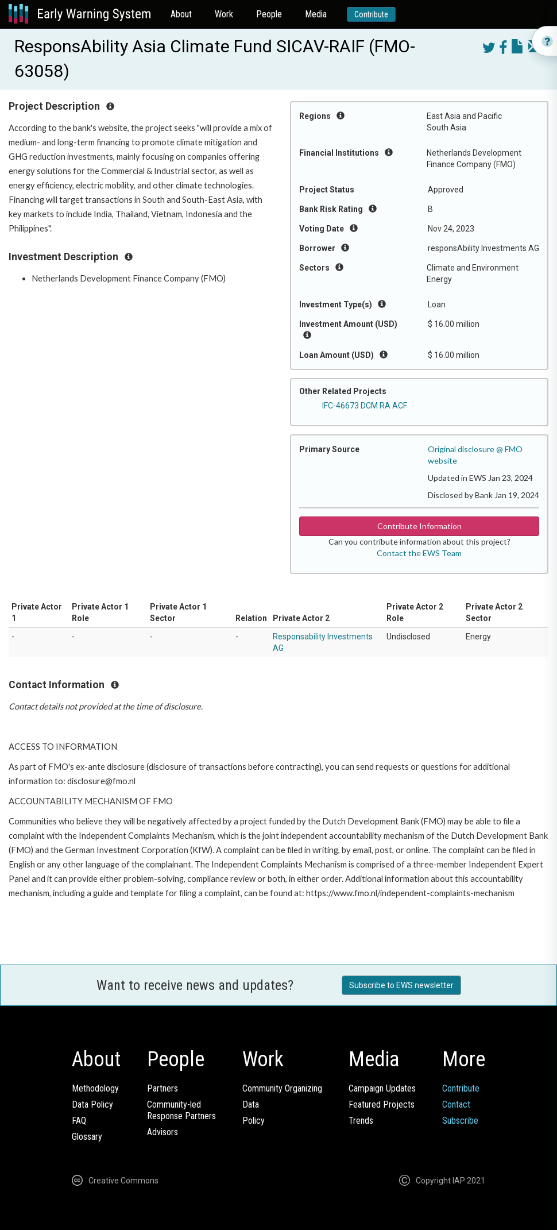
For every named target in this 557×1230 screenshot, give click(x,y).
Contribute (371, 14)
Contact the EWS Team (419, 553)
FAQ (79, 1120)
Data (250, 1104)
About (181, 14)
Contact (456, 1104)
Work (224, 14)
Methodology (95, 1088)
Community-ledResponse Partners (181, 1110)
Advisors (162, 1132)
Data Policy (92, 1104)
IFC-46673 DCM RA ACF (364, 405)
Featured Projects (382, 1104)
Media (316, 14)
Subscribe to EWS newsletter (401, 985)
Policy (253, 1120)
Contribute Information (419, 526)
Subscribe (460, 1120)
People (269, 14)
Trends (361, 1120)
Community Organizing (282, 1088)
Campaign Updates (382, 1088)
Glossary (87, 1136)
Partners (162, 1088)
